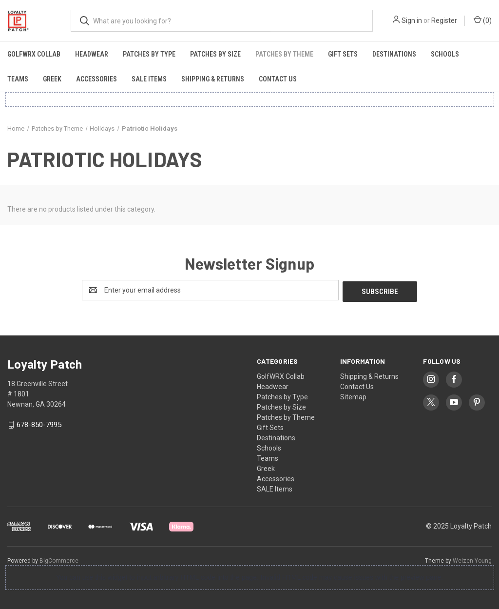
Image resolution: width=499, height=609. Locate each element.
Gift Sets (343, 54)
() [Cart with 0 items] (483, 20)
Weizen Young (472, 559)
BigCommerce (58, 559)
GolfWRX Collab (33, 54)
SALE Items (149, 79)
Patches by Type (149, 54)
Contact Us (278, 79)
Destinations (394, 54)
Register (444, 20)
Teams (17, 79)
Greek (52, 79)
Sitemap (353, 395)
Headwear (91, 54)
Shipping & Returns (212, 79)
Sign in (412, 20)
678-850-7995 (39, 423)
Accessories (96, 79)
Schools (445, 54)
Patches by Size (215, 54)
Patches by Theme (284, 54)
